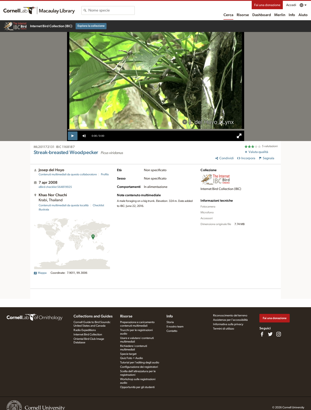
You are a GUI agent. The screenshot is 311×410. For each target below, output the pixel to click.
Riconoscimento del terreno (230, 315)
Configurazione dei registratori (139, 366)
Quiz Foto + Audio (131, 358)
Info (292, 15)
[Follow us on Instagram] (278, 334)
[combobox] (111, 10)
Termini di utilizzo (223, 328)
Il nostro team (174, 326)
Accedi (291, 5)
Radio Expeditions (85, 330)
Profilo (105, 174)
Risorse (243, 15)
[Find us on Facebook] (261, 334)
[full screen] (239, 135)
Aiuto (303, 15)
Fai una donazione (267, 5)
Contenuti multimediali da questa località (64, 205)
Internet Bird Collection (88, 334)
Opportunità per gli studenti (137, 387)
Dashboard (261, 15)
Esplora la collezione (91, 25)
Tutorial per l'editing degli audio (139, 362)
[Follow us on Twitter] (270, 334)
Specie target (128, 354)
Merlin (279, 15)
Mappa (40, 272)
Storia (170, 322)
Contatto (171, 331)
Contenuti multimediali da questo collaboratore (68, 174)
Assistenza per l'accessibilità (230, 319)
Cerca (228, 15)
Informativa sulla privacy (228, 324)
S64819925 (55, 187)
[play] (73, 135)
